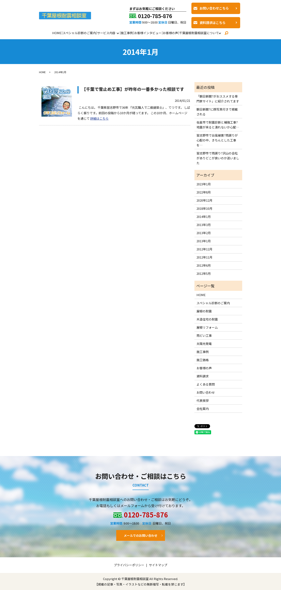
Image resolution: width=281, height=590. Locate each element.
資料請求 (202, 376)
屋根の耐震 (204, 311)
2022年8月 (203, 192)
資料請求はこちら (213, 22)
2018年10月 (204, 208)
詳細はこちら (99, 118)
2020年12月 (204, 200)
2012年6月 (203, 265)
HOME (56, 33)
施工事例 (127, 33)
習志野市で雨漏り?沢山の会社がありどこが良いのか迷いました (217, 158)
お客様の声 (170, 33)
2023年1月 (203, 184)
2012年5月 (203, 273)
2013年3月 (203, 225)
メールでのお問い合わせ (140, 535)
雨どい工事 (204, 335)
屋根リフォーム (207, 327)
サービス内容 (106, 33)
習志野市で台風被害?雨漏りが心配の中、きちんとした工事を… (217, 140)
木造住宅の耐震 (207, 319)
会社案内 (202, 408)
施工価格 (202, 360)
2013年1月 (203, 241)
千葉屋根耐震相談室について (199, 33)
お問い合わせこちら (214, 8)
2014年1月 (203, 216)
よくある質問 (205, 384)
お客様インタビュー (148, 33)
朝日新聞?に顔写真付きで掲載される (217, 111)
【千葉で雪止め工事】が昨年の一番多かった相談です (133, 89)
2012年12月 (204, 249)
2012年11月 (204, 257)
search (226, 33)
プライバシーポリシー (129, 565)
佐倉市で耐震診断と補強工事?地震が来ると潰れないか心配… (217, 124)
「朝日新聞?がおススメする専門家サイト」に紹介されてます (217, 98)
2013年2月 (203, 233)
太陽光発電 (204, 343)
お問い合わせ (205, 392)
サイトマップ (158, 565)
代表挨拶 (202, 400)
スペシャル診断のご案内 (79, 33)
